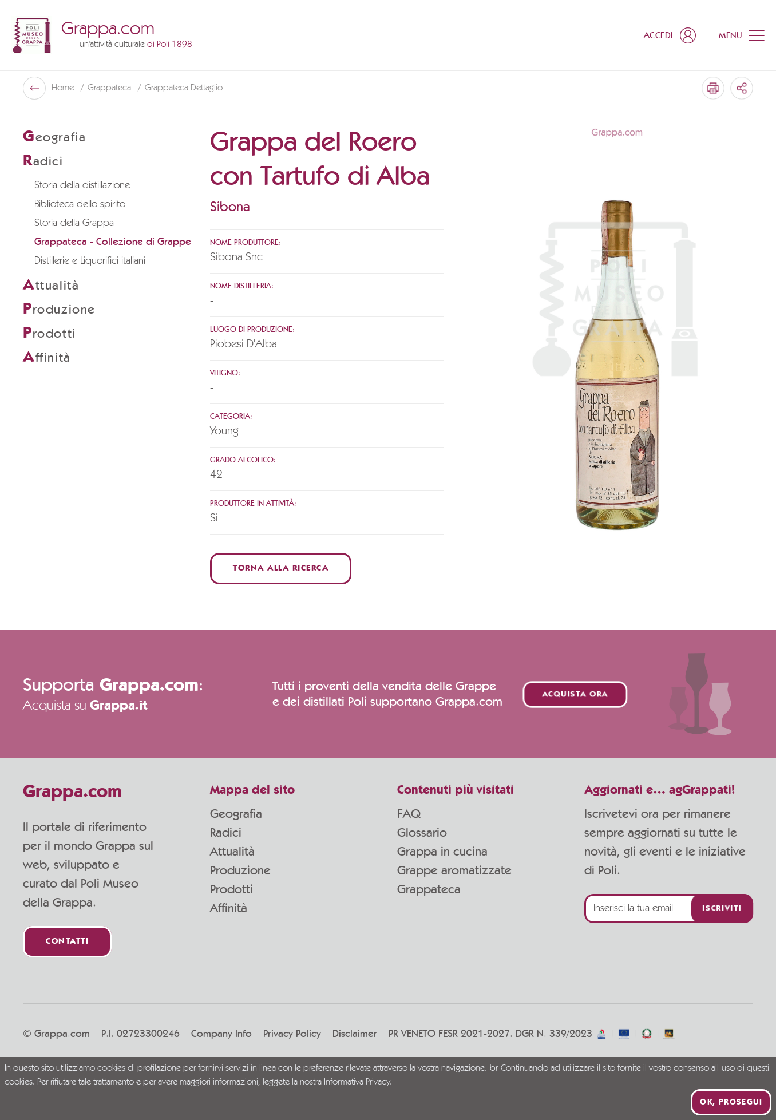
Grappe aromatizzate (454, 870)
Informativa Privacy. (358, 1082)
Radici (225, 832)
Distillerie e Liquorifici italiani (89, 261)
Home (64, 88)
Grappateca (110, 88)
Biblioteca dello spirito (79, 204)
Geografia (236, 814)
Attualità (232, 851)
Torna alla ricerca (280, 568)
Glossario (422, 832)
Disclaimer (354, 1034)
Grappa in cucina (442, 851)
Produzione (240, 870)
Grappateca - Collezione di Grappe (112, 242)
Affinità (228, 908)
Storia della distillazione (82, 185)
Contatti (67, 941)
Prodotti (231, 889)
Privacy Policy (292, 1034)
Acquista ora (575, 694)
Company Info (221, 1034)
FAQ (409, 814)
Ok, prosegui (731, 1102)
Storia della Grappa (74, 223)
